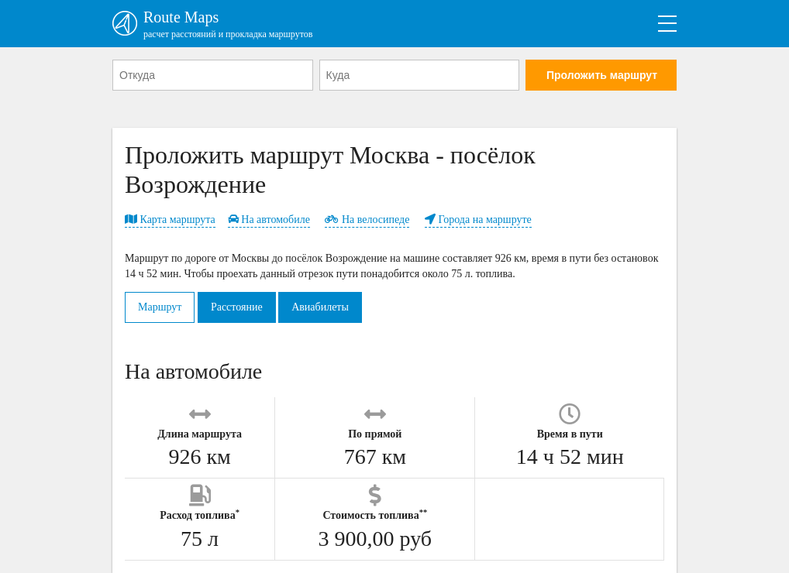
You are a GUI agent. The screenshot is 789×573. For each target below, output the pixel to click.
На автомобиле (269, 219)
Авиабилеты (320, 307)
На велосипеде (367, 219)
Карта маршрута (170, 219)
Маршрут (159, 307)
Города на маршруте (478, 219)
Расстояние (237, 307)
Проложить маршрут (601, 75)
